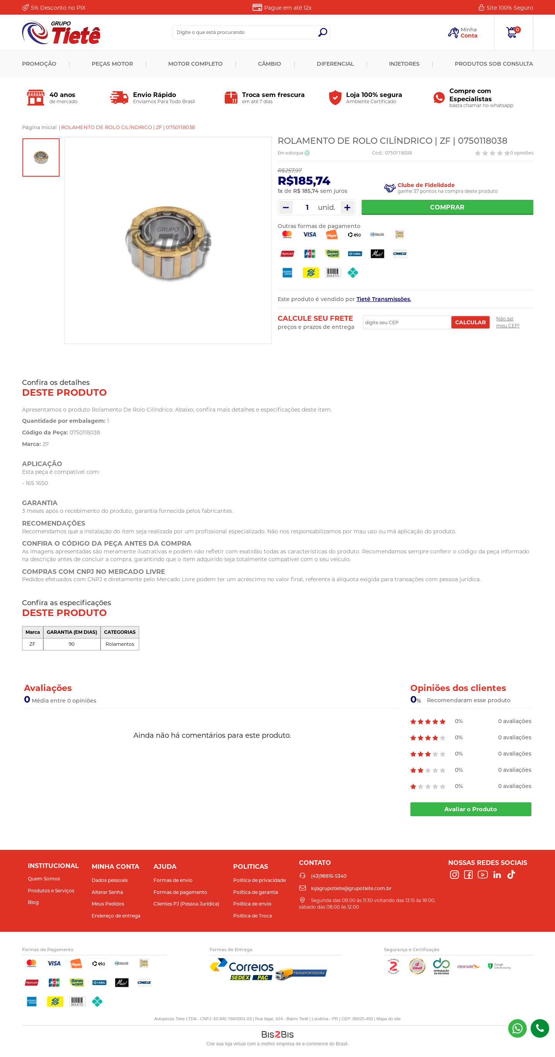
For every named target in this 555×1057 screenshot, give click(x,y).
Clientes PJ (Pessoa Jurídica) (186, 904)
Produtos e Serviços (51, 891)
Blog (33, 902)
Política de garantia (255, 892)
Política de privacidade (259, 880)
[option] (41, 157)
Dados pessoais (110, 880)
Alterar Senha (107, 892)
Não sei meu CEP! (507, 322)
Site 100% (510, 7)
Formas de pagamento (180, 892)
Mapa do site (388, 1018)
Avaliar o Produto (470, 809)
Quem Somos (44, 879)
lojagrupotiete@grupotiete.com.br (351, 888)
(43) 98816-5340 (517, 1028)
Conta (469, 35)
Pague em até (287, 7)
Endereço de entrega (116, 916)
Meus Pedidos (108, 904)
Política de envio (252, 904)
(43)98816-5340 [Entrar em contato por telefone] (540, 1028)
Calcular (470, 322)
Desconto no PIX (58, 7)
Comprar (447, 207)
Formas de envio (173, 880)
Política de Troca (252, 916)
